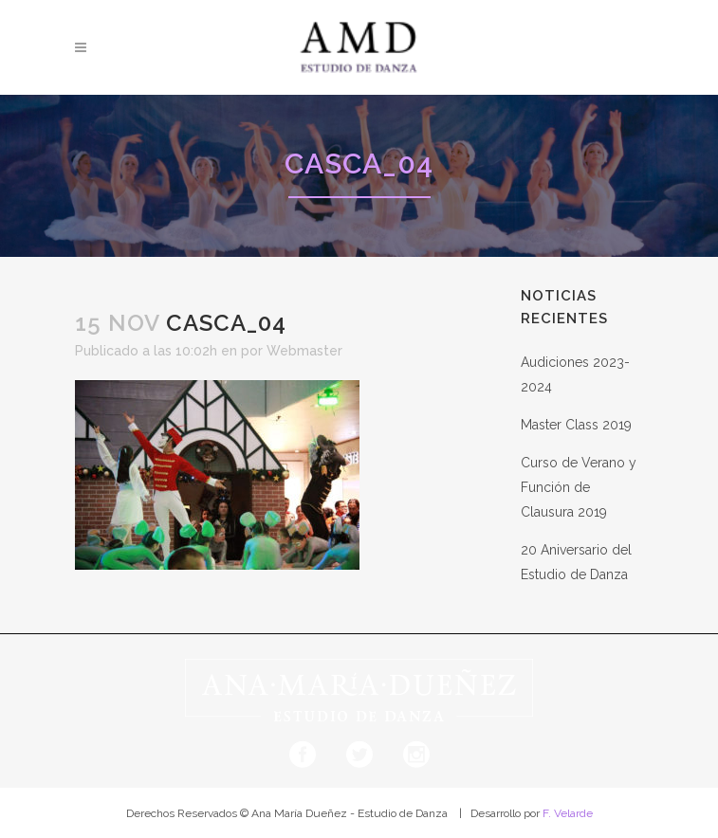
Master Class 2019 (576, 424)
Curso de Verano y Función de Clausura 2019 (578, 487)
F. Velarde (568, 813)
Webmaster (304, 350)
